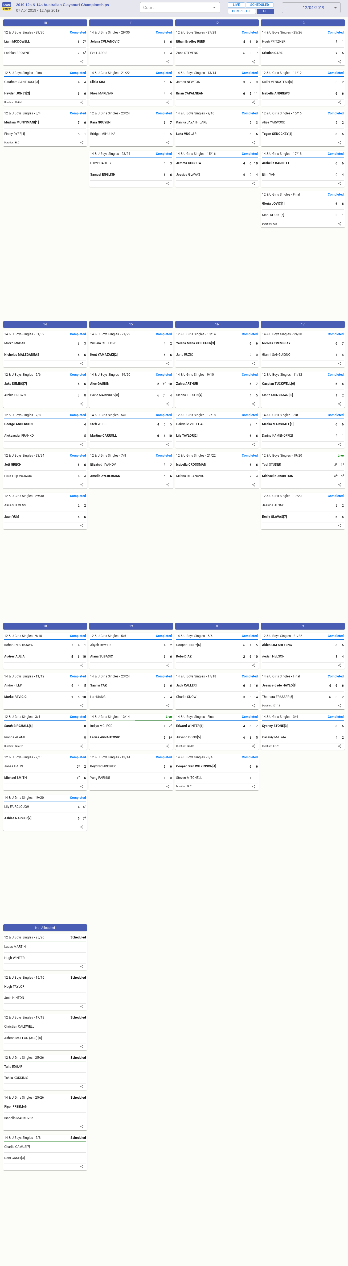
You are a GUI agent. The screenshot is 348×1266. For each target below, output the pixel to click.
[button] (311, 7)
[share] (82, 61)
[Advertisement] (162, 276)
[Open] (214, 7)
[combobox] (176, 7)
